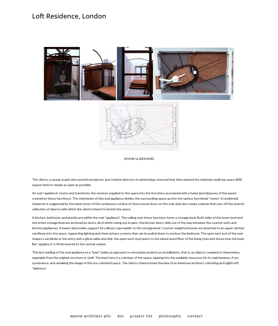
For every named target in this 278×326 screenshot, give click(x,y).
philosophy (170, 316)
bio (121, 316)
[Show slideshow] (139, 159)
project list (141, 316)
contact (195, 316)
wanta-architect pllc (90, 316)
